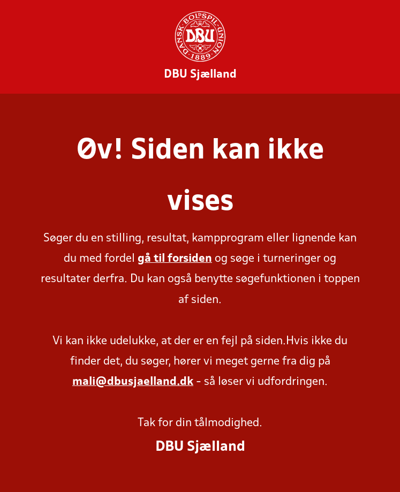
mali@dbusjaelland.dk (132, 382)
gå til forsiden (175, 259)
